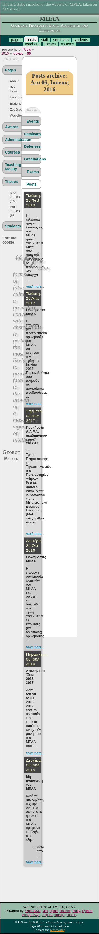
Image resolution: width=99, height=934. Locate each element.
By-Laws (13, 89)
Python (87, 911)
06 (29, 53)
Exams (33, 172)
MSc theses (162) (13, 197)
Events (33, 121)
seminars (61, 40)
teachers (32, 44)
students (81, 40)
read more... (35, 286)
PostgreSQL (31, 915)
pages (16, 40)
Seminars (32, 134)
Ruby (76, 911)
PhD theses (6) (13, 211)
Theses (11, 181)
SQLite (47, 915)
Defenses (32, 146)
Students (13, 226)
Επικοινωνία (13, 97)
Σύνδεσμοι (13, 109)
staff (44, 40)
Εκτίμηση (13, 103)
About (13, 81)
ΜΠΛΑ (50, 18)
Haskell (64, 911)
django (59, 915)
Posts (26, 49)
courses (67, 44)
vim (45, 911)
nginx (54, 911)
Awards (11, 127)
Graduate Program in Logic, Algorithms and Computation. (49, 27)
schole (71, 915)
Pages (10, 70)
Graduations (32, 159)
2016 (5, 53)
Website (13, 116)
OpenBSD (33, 911)
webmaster (57, 930)
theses (50, 44)
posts (31, 40)
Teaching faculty (13, 167)
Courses (12, 152)
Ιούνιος (18, 53)
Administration (13, 139)
